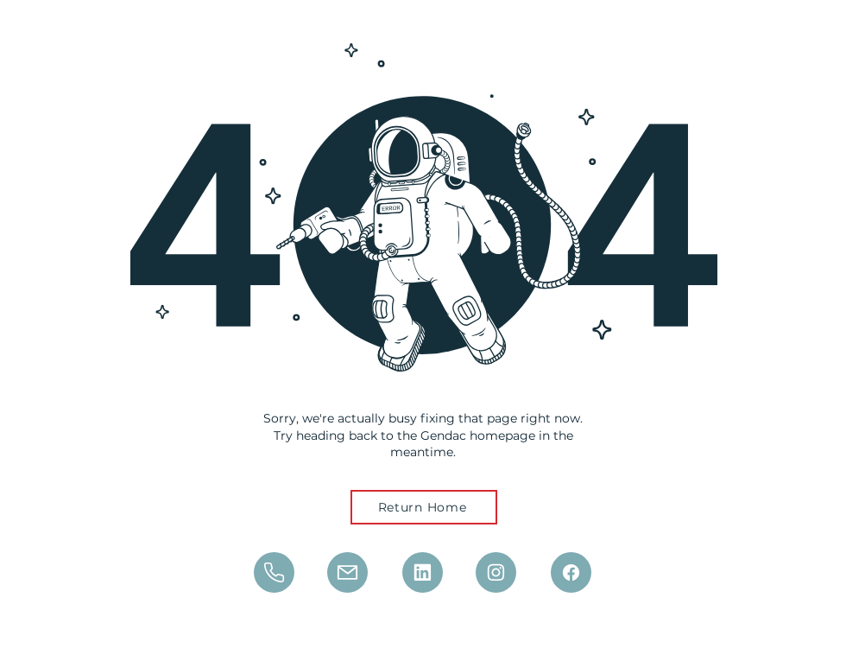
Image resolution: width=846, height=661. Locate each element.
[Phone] (274, 572)
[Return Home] (423, 507)
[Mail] (347, 572)
